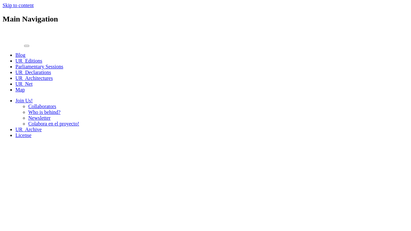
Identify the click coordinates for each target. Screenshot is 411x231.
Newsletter (39, 118)
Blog (20, 55)
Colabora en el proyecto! (53, 123)
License (23, 135)
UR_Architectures (34, 78)
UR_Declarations (33, 72)
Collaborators (42, 106)
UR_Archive (28, 129)
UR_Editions (28, 61)
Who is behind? (44, 112)
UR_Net (23, 84)
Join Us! (24, 100)
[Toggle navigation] (26, 46)
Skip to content (18, 5)
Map (20, 89)
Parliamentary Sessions (39, 66)
